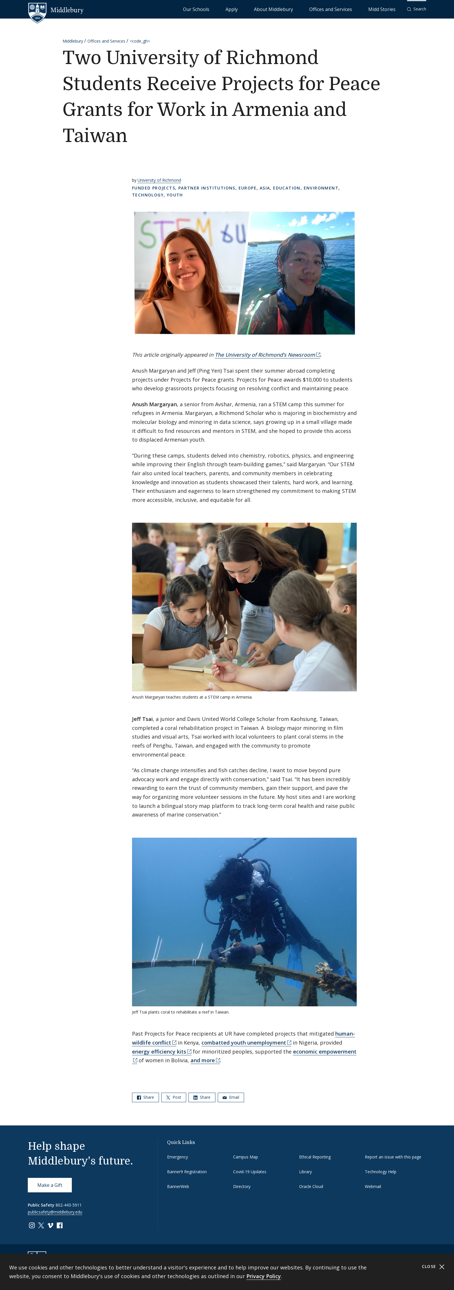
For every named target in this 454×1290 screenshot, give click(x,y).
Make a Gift (49, 1185)
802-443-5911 (69, 1205)
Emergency (177, 1157)
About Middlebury (308, 9)
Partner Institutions (206, 188)
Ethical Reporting (315, 1157)
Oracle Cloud (311, 1186)
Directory (241, 1186)
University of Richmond (159, 180)
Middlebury (73, 41)
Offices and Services (350, 9)
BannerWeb (178, 1186)
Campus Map (245, 1157)
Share (145, 1097)
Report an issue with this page (393, 1157)
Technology (148, 195)
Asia (265, 188)
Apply (279, 9)
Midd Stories (388, 9)
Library (305, 1171)
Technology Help (380, 1171)
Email (231, 1097)
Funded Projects (153, 188)
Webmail (373, 1186)
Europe (248, 188)
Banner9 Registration (187, 1171)
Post (173, 1097)
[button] (416, 9)
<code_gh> (140, 41)
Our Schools (255, 9)
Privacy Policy (263, 1276)
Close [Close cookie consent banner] (433, 1267)
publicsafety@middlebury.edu (55, 1212)
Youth (175, 195)
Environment (321, 188)
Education (287, 188)
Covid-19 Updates (249, 1171)
